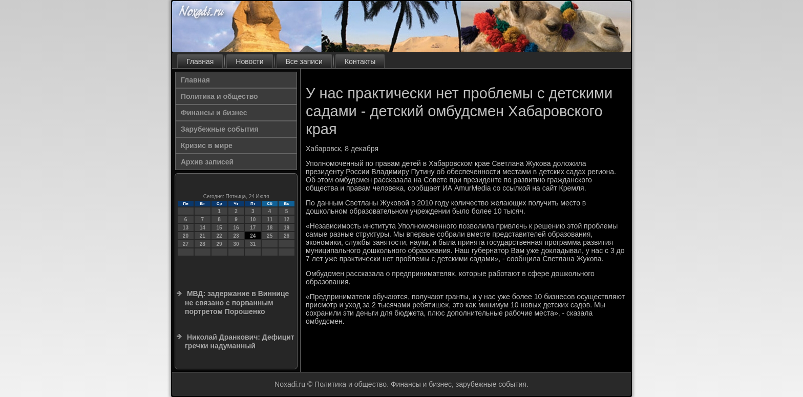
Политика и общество (219, 96)
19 (286, 228)
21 (202, 236)
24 (253, 236)
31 (253, 244)
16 (236, 228)
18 (269, 228)
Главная (200, 61)
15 (219, 228)
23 (236, 236)
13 (185, 228)
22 (219, 236)
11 (269, 219)
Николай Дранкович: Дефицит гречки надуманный (239, 341)
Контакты (360, 61)
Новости (249, 61)
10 (253, 219)
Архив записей (207, 162)
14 (202, 228)
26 (286, 236)
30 (236, 244)
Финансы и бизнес (214, 113)
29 (219, 244)
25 (269, 236)
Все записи (304, 61)
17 (253, 228)
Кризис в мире (207, 145)
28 (202, 244)
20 (185, 236)
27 (185, 244)
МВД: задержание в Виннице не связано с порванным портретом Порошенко (237, 302)
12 (286, 219)
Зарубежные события (220, 129)
